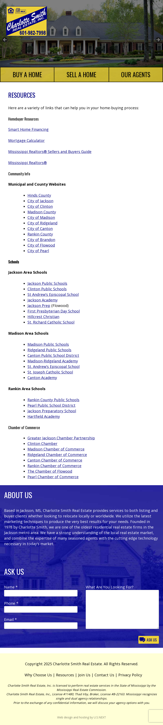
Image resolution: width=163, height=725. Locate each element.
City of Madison (41, 217)
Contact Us (104, 674)
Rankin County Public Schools (53, 399)
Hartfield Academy (43, 416)
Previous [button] (5, 40)
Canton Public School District (53, 355)
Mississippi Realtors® (27, 162)
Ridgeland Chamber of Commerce (57, 454)
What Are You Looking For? (109, 587)
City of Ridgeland (42, 223)
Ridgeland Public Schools (49, 349)
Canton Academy (42, 377)
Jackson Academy (42, 300)
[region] (81, 41)
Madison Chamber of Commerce (55, 449)
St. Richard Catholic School (50, 322)
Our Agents (135, 74)
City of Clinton (40, 206)
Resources (65, 674)
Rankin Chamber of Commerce (54, 465)
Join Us (84, 674)
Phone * (11, 603)
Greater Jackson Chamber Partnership (61, 437)
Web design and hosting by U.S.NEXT (81, 717)
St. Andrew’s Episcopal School (53, 366)
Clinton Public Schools (47, 288)
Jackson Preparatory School (51, 410)
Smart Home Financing (28, 129)
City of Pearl (38, 250)
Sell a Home (81, 74)
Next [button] (158, 40)
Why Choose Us (38, 674)
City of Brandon (41, 239)
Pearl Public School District (51, 405)
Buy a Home (27, 74)
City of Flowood (41, 245)
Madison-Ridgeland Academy (52, 360)
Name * (11, 587)
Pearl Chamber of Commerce (53, 476)
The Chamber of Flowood (49, 471)
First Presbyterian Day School (53, 311)
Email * (10, 619)
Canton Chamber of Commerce (54, 460)
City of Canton (40, 228)
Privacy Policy (130, 674)
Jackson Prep (38, 305)
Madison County (41, 211)
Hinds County (39, 195)
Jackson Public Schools (47, 283)
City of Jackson (40, 200)
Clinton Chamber (42, 443)
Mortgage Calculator (26, 140)
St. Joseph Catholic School (50, 372)
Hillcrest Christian (43, 316)
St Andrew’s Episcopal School (53, 294)
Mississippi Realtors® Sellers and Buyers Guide (49, 151)
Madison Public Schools (48, 344)
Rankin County (40, 234)
